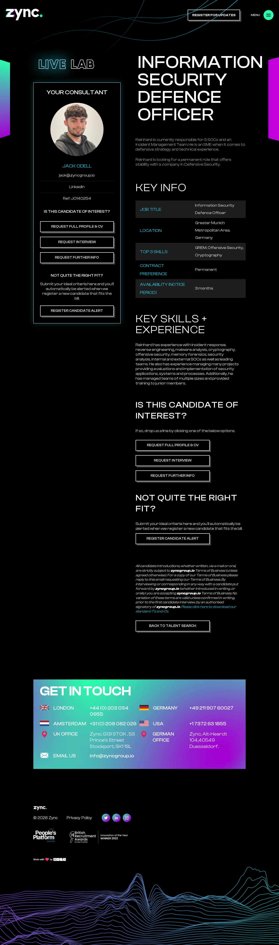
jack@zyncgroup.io (77, 175)
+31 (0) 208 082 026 (113, 724)
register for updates (214, 15)
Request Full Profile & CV (77, 226)
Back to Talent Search (172, 626)
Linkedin (77, 187)
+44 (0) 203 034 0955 (109, 711)
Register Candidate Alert (77, 311)
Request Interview (77, 242)
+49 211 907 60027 (211, 708)
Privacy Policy (79, 817)
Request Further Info (77, 257)
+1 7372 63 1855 (207, 724)
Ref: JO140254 (77, 198)
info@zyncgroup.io (112, 756)
